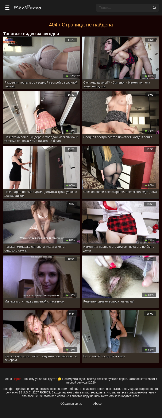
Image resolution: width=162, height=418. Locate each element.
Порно (17, 379)
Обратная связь (71, 403)
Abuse (97, 403)
